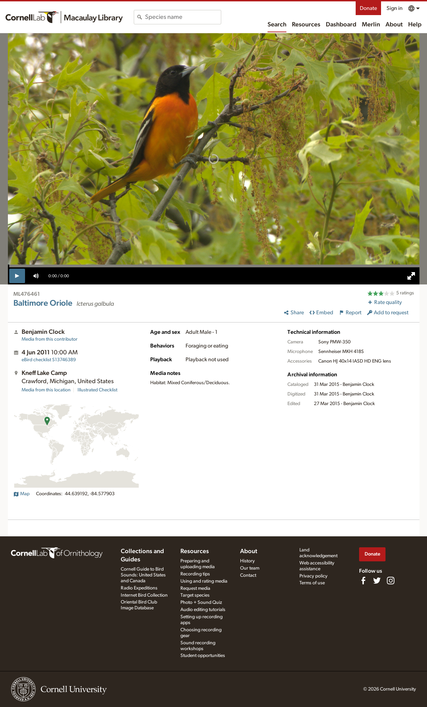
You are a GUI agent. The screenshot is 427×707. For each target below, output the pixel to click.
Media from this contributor (50, 339)
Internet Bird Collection (144, 595)
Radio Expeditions (139, 588)
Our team (249, 568)
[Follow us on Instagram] (391, 580)
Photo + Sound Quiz (201, 602)
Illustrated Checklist (97, 390)
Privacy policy (313, 576)
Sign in (395, 8)
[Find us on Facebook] (363, 580)
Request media (195, 588)
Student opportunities (202, 655)
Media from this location (46, 390)
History (247, 561)
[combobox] (183, 17)
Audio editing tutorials (202, 609)
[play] (17, 276)
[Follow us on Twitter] (377, 580)
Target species (195, 595)
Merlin (371, 25)
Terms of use (312, 583)
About (394, 25)
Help (415, 25)
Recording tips (195, 574)
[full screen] (411, 275)
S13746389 (49, 359)
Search (277, 25)
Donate (368, 8)
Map (21, 493)
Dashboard (341, 25)
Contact (248, 575)
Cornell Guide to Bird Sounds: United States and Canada (143, 575)
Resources (306, 25)
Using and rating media (203, 581)
